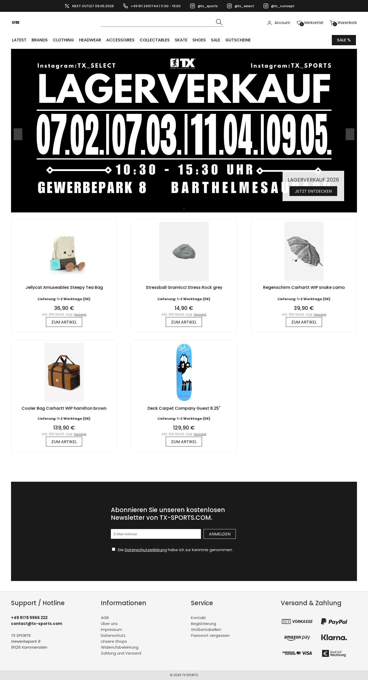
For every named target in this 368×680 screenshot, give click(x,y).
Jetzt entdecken (313, 191)
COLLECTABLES (155, 40)
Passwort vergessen (210, 635)
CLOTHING (63, 40)
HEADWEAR (90, 40)
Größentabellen (206, 629)
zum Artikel (64, 322)
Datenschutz (113, 635)
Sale (215, 40)
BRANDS (40, 40)
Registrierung (203, 623)
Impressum (111, 629)
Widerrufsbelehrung (119, 647)
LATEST (19, 40)
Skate (181, 40)
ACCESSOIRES (120, 40)
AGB (105, 617)
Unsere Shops (114, 641)
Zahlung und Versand (121, 653)
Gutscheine (238, 40)
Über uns (109, 623)
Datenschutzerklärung (146, 549)
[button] (184, 209)
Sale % (344, 40)
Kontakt (198, 617)
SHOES (199, 40)
